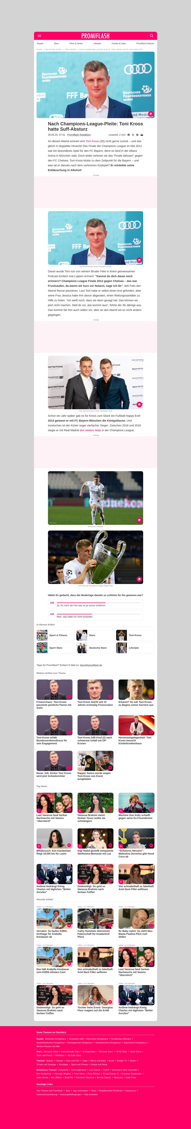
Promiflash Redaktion (79, 134)
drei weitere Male (90, 430)
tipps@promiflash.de (91, 665)
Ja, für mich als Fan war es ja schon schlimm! (81, 605)
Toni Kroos (92, 141)
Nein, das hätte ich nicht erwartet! (75, 616)
